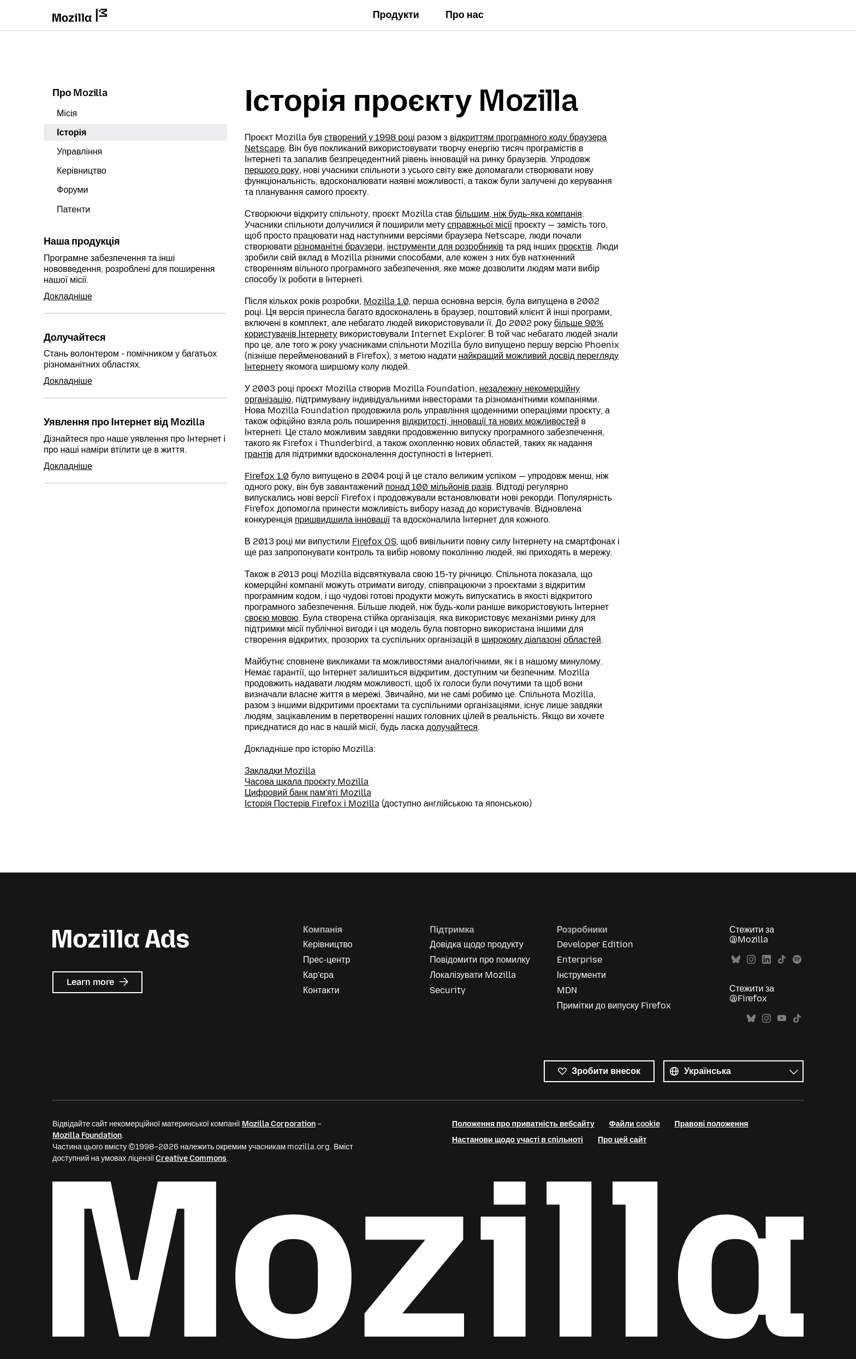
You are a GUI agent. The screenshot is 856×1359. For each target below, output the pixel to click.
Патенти (73, 209)
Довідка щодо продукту (476, 944)
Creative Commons (191, 1158)
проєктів (575, 246)
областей (582, 639)
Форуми (72, 190)
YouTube (781, 1018)
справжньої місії (479, 224)
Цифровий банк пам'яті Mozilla (308, 792)
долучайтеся (452, 727)
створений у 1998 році (369, 137)
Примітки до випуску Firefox (614, 1005)
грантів (259, 454)
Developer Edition (595, 944)
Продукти (396, 15)
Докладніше (68, 296)
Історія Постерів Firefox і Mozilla (312, 803)
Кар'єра (318, 975)
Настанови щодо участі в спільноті (517, 1139)
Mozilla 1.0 (386, 301)
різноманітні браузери (338, 246)
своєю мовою (272, 618)
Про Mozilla (80, 93)
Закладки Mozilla (280, 770)
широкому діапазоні (521, 639)
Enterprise (579, 959)
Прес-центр (326, 959)
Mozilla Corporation (279, 1124)
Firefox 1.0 (267, 476)
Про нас (464, 15)
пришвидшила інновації (342, 519)
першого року (272, 170)
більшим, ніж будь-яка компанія (518, 214)
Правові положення (711, 1124)
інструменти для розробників (445, 246)
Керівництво (81, 170)
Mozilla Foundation (87, 1135)
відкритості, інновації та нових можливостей (490, 421)
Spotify (797, 959)
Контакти (321, 990)
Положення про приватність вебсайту (523, 1124)
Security (448, 990)
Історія (71, 132)
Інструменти (581, 975)
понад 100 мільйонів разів (438, 487)
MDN (567, 990)
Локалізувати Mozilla (473, 975)
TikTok (781, 959)
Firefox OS (374, 541)
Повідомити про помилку (480, 959)
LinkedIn (766, 959)
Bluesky (735, 959)
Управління (79, 151)
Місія (67, 113)
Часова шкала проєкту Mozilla (307, 781)
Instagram (751, 959)
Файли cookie (634, 1124)
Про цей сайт (622, 1139)
